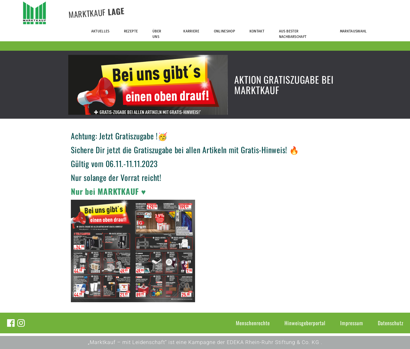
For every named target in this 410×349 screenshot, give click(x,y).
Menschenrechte (253, 323)
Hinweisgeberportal (305, 323)
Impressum (351, 323)
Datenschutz (390, 323)
